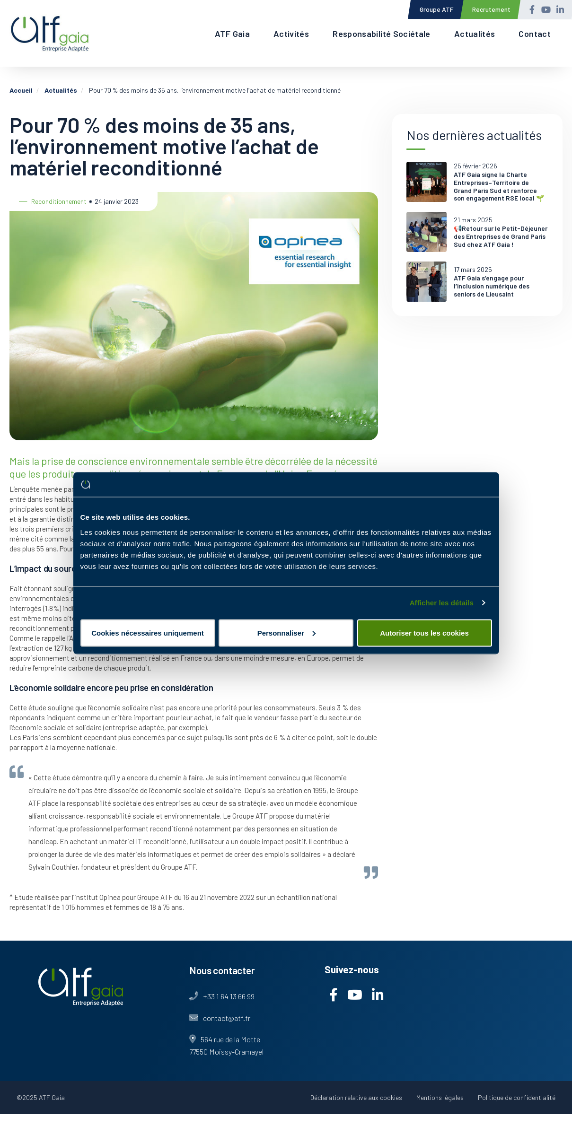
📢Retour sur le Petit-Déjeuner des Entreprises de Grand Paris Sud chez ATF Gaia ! (500, 236)
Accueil (21, 90)
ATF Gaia (232, 33)
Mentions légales (440, 1097)
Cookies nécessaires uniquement (147, 632)
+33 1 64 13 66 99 (229, 996)
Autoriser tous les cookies (424, 632)
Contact (535, 33)
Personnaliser (286, 632)
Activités (291, 33)
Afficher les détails (442, 603)
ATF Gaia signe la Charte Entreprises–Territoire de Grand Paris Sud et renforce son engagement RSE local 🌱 (499, 186)
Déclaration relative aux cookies (356, 1097)
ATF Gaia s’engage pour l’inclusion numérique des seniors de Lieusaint (491, 286)
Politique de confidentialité (516, 1097)
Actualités (474, 33)
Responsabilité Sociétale (382, 33)
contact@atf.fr (226, 1017)
